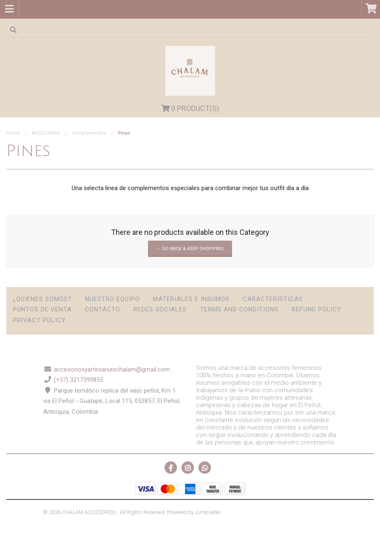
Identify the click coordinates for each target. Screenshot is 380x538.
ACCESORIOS (46, 133)
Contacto (102, 309)
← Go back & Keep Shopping (190, 248)
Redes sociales (160, 309)
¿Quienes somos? (42, 299)
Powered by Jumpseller (193, 512)
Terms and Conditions (239, 309)
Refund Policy (316, 309)
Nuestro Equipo (112, 299)
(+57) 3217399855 (78, 380)
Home (13, 133)
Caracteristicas (273, 299)
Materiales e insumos (191, 299)
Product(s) (190, 108)
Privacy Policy (39, 320)
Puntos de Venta (42, 309)
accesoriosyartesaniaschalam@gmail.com (112, 369)
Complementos (89, 133)
